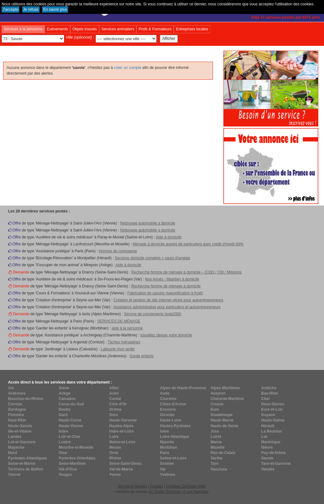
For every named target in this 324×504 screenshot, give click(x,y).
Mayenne (16, 447)
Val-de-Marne (121, 469)
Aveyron (218, 393)
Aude (165, 393)
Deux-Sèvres (272, 404)
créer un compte (127, 67)
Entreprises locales (192, 29)
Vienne (14, 474)
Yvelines (167, 474)
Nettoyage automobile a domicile (147, 230)
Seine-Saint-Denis (125, 463)
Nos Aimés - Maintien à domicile (172, 279)
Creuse (217, 404)
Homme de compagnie (118, 251)
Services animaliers (117, 29)
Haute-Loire (170, 420)
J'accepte (10, 9)
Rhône (115, 458)
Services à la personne (23, 29)
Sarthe (216, 458)
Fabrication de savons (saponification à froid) (165, 293)
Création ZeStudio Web (186, 486)
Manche (167, 442)
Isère (164, 431)
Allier (114, 388)
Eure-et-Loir (272, 409)
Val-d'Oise (68, 469)
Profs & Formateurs (155, 29)
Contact (156, 486)
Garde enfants (141, 356)
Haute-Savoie (20, 426)
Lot (264, 436)
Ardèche (269, 388)
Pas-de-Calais (223, 453)
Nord (12, 453)
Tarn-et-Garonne (276, 463)
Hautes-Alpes (121, 426)
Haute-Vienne (71, 426)
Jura (215, 431)
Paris (164, 453)
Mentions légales (132, 486)
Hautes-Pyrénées (175, 426)
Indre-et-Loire (121, 431)
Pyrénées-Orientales (77, 458)
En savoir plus (55, 9)
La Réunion (271, 431)
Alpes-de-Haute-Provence (183, 388)
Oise (63, 453)
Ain (11, 388)
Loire (114, 436)
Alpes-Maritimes (225, 388)
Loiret (216, 436)
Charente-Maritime (227, 398)
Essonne (168, 409)
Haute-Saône (272, 420)
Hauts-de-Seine (224, 426)
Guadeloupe (222, 415)
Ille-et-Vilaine (20, 431)
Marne (216, 442)
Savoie (267, 458)
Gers (113, 415)
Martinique (271, 442)
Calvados (67, 398)
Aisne (64, 388)
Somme (167, 463)
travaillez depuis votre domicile (166, 335)
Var (163, 469)
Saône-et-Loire (173, 458)
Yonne (115, 474)
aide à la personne (127, 328)
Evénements (57, 29)
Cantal (115, 398)
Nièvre (267, 447)
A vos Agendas (195, 491)
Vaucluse (219, 469)
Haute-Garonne (123, 420)
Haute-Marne (222, 420)
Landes (15, 436)
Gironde (167, 415)
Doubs (65, 409)
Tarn (215, 463)
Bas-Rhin (269, 393)
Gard (63, 415)
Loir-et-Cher (70, 436)
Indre (63, 431)
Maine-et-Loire (122, 442)
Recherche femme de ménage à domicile (166, 286)
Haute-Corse (70, 420)
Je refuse (31, 9)
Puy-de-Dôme (273, 453)
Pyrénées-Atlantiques (27, 458)
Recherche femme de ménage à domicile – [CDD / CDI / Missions (186, 272)
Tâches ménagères (124, 342)
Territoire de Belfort (25, 469)
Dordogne (17, 409)
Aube (114, 393)
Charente (168, 398)
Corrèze (15, 404)
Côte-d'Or (118, 404)
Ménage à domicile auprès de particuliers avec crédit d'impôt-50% (188, 244)
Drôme (115, 409)
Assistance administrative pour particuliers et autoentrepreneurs (167, 307)
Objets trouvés (84, 29)
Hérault (267, 426)
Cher (265, 398)
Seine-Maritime (72, 463)
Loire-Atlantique (174, 436)
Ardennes (17, 393)
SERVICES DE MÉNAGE (118, 321)
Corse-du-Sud (71, 404)
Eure (215, 409)
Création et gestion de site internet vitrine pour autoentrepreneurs (168, 300)
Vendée (268, 469)
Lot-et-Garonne (22, 442)
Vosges (65, 474)
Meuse (115, 447)
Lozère (65, 442)
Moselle (218, 447)
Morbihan (168, 447)
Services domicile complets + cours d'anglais (152, 258)
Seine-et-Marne (21, 463)
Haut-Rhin (17, 420)
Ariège (65, 393)
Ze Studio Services (164, 491)
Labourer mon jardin (117, 349)
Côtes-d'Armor (173, 404)
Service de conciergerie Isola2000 (152, 314)
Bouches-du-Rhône (25, 398)
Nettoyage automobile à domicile (147, 223)
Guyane (268, 415)
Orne (113, 453)
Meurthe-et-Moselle (76, 447)
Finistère (16, 415)
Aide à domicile (168, 237)
